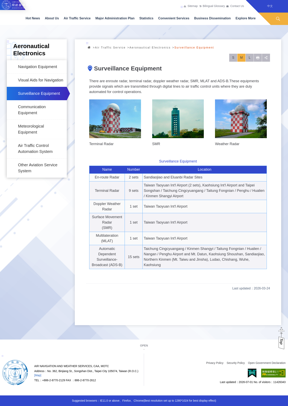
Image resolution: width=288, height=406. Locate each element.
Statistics (146, 18)
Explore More (246, 18)
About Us (52, 18)
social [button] (266, 58)
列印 (258, 58)
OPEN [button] (144, 345)
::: (182, 6)
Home (89, 47)
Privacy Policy (214, 362)
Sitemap (193, 6)
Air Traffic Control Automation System (35, 148)
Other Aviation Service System (37, 168)
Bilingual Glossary (214, 6)
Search (278, 19)
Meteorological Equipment (31, 129)
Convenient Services (173, 18)
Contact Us (237, 6)
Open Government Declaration (267, 362)
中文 (270, 6)
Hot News (33, 18)
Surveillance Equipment (39, 93)
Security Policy (236, 362)
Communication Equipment (32, 110)
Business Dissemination (212, 18)
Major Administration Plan (115, 18)
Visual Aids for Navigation (40, 80)
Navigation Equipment (37, 66)
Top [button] (281, 341)
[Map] (37, 375)
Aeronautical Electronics (150, 47)
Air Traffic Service (77, 18)
